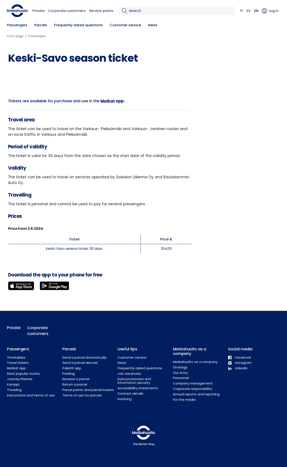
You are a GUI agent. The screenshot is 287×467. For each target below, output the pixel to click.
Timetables (16, 357)
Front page (15, 36)
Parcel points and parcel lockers (88, 390)
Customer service (125, 25)
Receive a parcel (75, 379)
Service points (101, 10)
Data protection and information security (134, 381)
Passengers (17, 25)
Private (38, 10)
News (152, 25)
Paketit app (71, 368)
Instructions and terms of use (31, 395)
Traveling (14, 390)
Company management (193, 383)
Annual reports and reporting (196, 394)
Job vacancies (129, 373)
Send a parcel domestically (84, 357)
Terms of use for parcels (82, 395)
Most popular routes (23, 373)
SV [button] (248, 10)
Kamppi (13, 384)
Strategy (180, 367)
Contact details (130, 393)
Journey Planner (20, 379)
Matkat (107, 101)
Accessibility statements (138, 388)
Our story (180, 372)
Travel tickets (18, 362)
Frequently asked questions (78, 25)
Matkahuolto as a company (195, 361)
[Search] (180, 10)
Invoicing (124, 399)
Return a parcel (74, 384)
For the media (184, 399)
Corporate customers (67, 10)
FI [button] (241, 10)
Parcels (40, 25)
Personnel (181, 378)
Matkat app (16, 368)
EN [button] (256, 10)
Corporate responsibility (192, 388)
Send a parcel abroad (80, 362)
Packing (68, 373)
